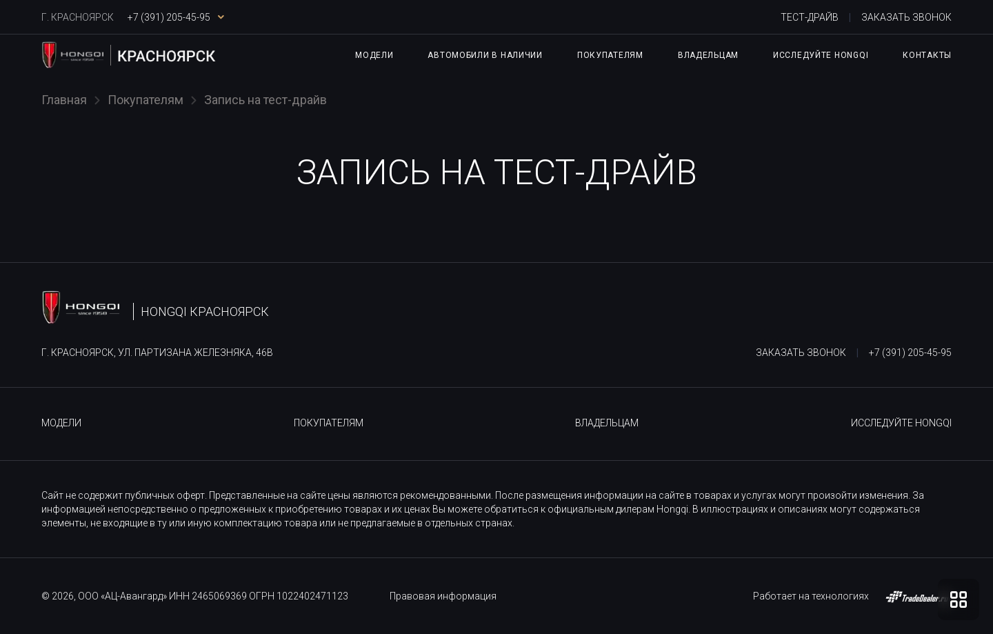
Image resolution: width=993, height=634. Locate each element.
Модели (374, 55)
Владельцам (708, 55)
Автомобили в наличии (485, 55)
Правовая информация (443, 596)
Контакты (927, 55)
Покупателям (610, 55)
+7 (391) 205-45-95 (910, 352)
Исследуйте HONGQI (820, 55)
